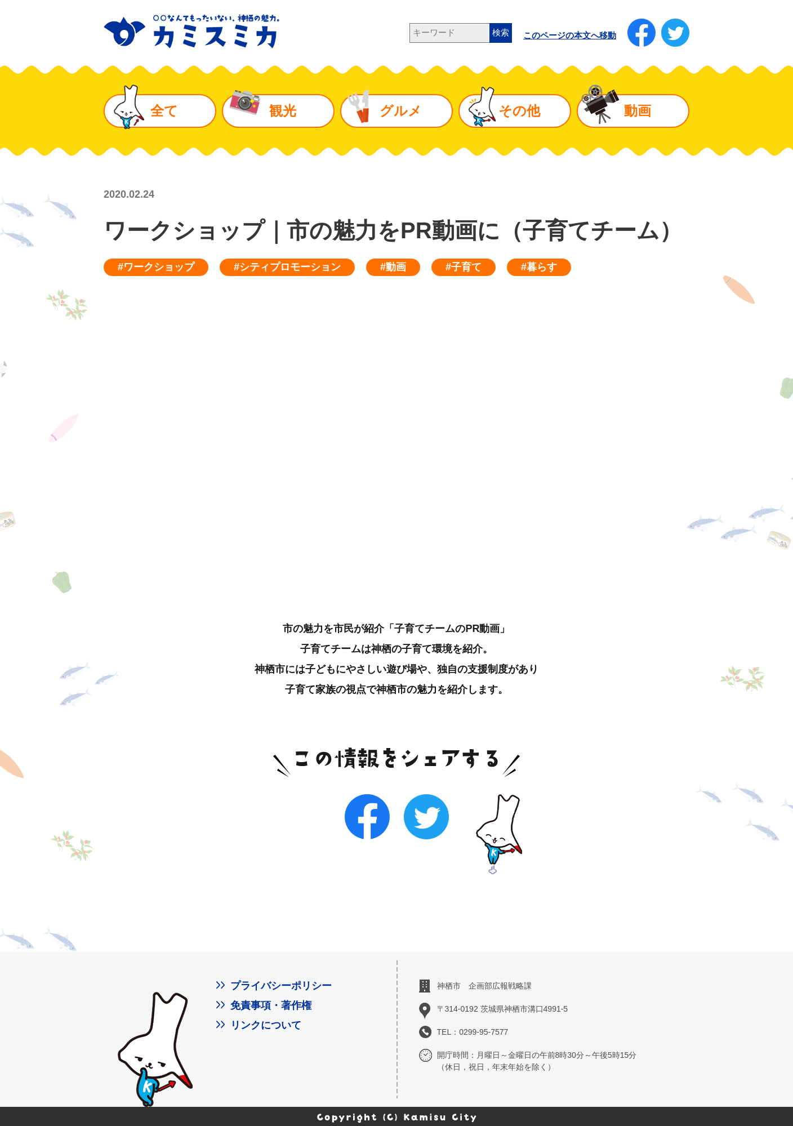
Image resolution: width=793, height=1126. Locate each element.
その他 (519, 110)
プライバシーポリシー (281, 985)
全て (164, 110)
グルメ (401, 110)
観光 (282, 110)
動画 (637, 110)
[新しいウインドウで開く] (641, 32)
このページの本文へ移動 (569, 35)
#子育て (463, 267)
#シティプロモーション (287, 267)
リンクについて (265, 1025)
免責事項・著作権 (270, 1005)
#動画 (393, 267)
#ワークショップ (156, 267)
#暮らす (539, 267)
